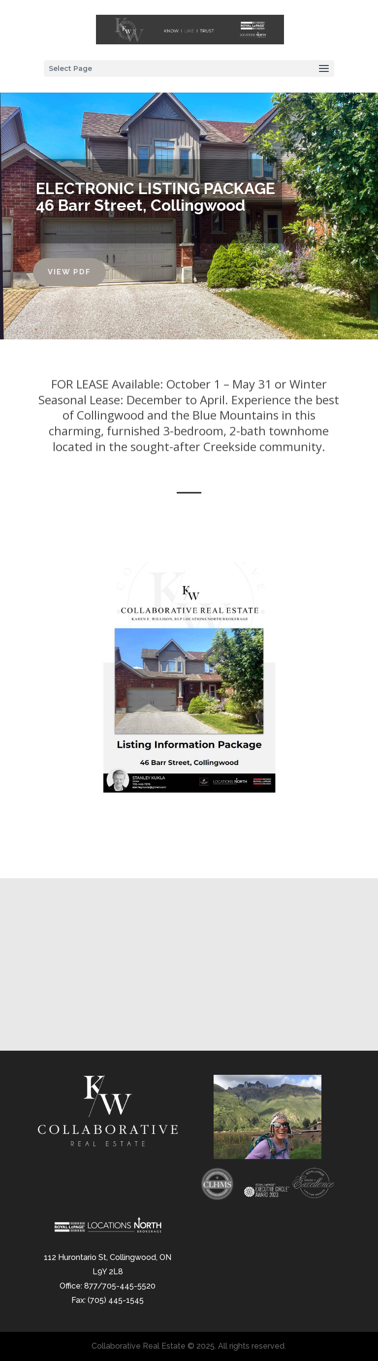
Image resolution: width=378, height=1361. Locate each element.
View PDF (50, 271)
